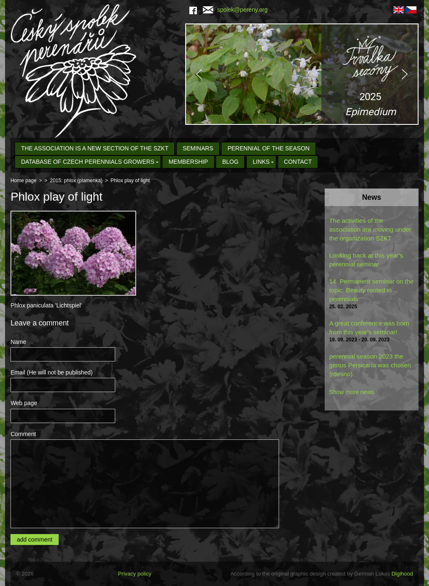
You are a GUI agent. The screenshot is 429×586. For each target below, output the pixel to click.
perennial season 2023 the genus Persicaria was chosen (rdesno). (370, 365)
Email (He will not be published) (51, 372)
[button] (302, 74)
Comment (23, 434)
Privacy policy (134, 574)
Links (261, 161)
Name (18, 341)
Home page (23, 180)
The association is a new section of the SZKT (94, 148)
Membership (188, 161)
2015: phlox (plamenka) (76, 180)
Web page (23, 403)
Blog (230, 161)
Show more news (351, 392)
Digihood (402, 574)
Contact (298, 161)
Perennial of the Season (268, 148)
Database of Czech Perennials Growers (87, 161)
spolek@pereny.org (235, 9)
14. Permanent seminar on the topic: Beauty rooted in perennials (371, 290)
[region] (302, 74)
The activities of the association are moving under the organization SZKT (370, 229)
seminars (198, 148)
